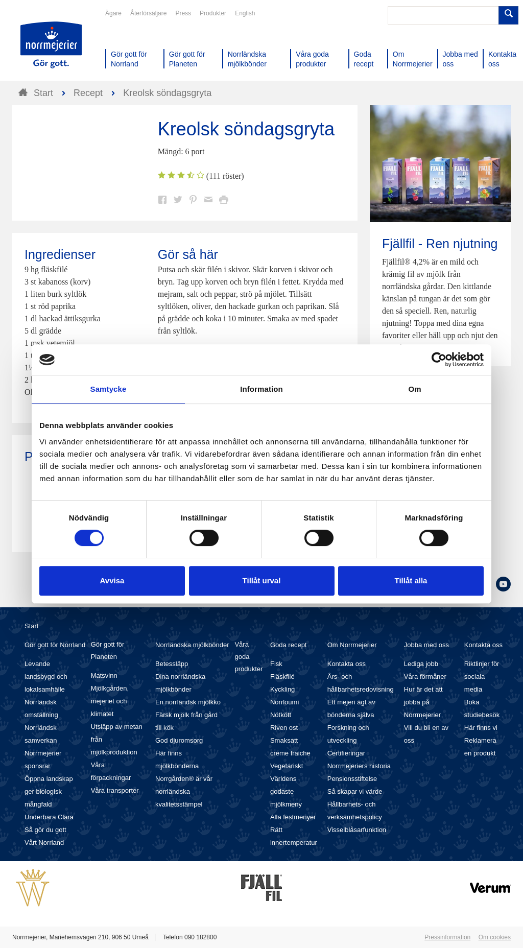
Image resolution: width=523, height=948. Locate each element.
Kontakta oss (346, 664)
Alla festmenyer (293, 817)
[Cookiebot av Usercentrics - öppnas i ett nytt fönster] (439, 359)
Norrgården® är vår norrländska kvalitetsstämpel (183, 791)
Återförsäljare (148, 13)
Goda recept (288, 645)
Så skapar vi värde (355, 791)
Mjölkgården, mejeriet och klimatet (110, 701)
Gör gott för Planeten (108, 650)
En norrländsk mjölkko (188, 702)
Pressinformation (447, 937)
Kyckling (282, 689)
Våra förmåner (425, 676)
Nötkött (280, 715)
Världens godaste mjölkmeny (286, 791)
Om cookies (495, 937)
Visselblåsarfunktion (356, 830)
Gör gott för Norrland (55, 645)
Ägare (113, 13)
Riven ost (284, 727)
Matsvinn (104, 675)
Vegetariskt (286, 766)
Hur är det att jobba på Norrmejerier (423, 702)
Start (31, 626)
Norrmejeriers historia (359, 766)
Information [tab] (261, 389)
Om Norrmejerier (352, 645)
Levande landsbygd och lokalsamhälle (46, 676)
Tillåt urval (262, 580)
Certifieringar (346, 753)
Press (183, 13)
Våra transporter (115, 790)
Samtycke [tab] (108, 389)
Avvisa (112, 580)
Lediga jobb (421, 664)
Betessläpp (171, 664)
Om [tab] (414, 389)
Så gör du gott (45, 830)
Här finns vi (480, 727)
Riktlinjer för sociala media (482, 676)
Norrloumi (284, 702)
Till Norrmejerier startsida (51, 44)
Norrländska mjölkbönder (192, 645)
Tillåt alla (411, 580)
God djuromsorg (179, 740)
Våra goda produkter (248, 657)
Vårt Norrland (44, 842)
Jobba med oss (426, 645)
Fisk (276, 664)
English (245, 13)
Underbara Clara (49, 817)
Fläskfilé (282, 676)
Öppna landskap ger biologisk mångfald (49, 791)
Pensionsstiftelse (352, 779)
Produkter (213, 13)
